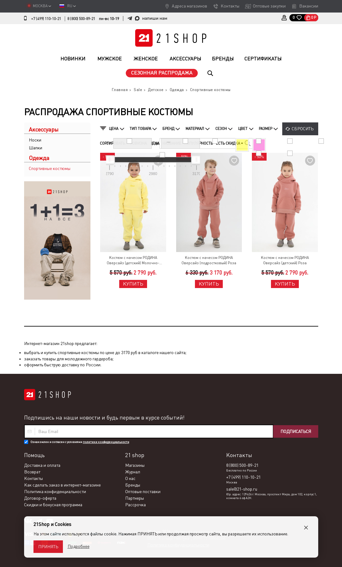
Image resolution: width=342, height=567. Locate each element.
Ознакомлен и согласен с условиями (79, 442)
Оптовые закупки (269, 5)
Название (171, 143)
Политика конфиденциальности (55, 491)
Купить (133, 284)
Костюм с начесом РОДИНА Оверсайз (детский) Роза (285, 260)
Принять (48, 546)
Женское (146, 59)
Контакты (230, 5)
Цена (154, 143)
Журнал (132, 471)
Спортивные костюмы (49, 168)
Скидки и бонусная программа (53, 504)
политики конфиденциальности (106, 442)
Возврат (32, 471)
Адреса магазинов (189, 5)
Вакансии (308, 5)
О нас (130, 478)
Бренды (223, 59)
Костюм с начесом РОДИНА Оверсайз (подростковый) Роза (208, 260)
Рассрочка (135, 504)
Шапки (35, 147)
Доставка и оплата (42, 465)
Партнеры (134, 498)
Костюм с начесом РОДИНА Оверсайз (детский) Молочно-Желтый (133, 260)
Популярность (198, 143)
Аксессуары (185, 59)
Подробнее (78, 546)
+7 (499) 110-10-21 (46, 19)
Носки (35, 139)
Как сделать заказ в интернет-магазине (62, 484)
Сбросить (303, 128)
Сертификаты (263, 59)
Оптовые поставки (143, 491)
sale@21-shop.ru (241, 489)
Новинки (72, 59)
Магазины (135, 465)
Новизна (138, 143)
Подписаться (295, 431)
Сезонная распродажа (161, 73)
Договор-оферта (40, 498)
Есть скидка (229, 143)
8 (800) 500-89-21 (81, 19)
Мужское (109, 59)
